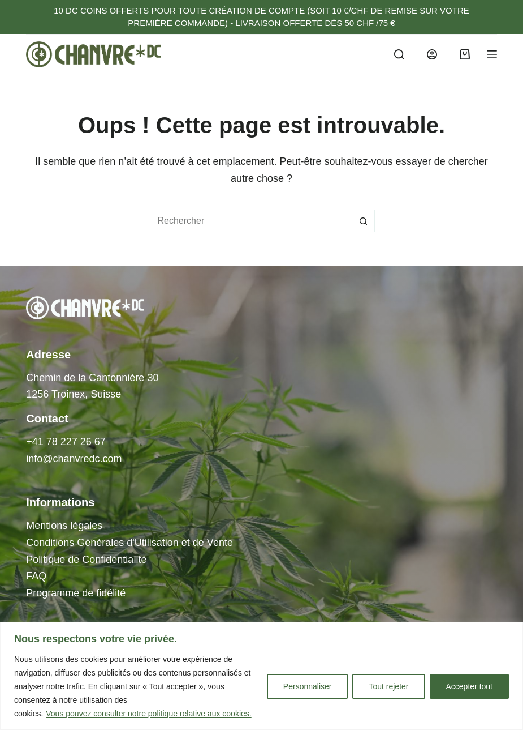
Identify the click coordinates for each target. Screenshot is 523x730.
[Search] (399, 54)
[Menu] (492, 54)
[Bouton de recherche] (363, 221)
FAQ (36, 576)
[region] (261, 676)
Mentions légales (64, 525)
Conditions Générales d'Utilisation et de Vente (129, 542)
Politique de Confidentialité (86, 559)
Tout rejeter (388, 686)
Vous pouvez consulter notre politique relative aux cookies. (148, 713)
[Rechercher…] (250, 221)
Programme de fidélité (76, 593)
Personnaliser (307, 686)
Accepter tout (469, 686)
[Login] (432, 54)
